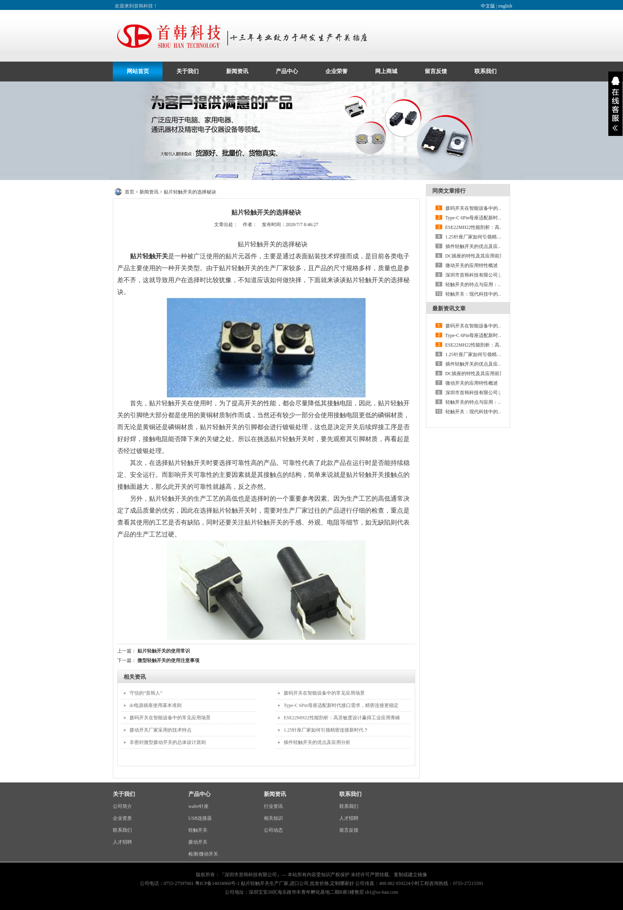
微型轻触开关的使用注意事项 (168, 660)
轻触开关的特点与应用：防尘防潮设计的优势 (493, 284)
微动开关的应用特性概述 (471, 265)
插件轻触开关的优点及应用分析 (317, 742)
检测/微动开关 (203, 854)
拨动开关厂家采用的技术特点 (161, 730)
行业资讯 (273, 806)
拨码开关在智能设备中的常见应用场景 (170, 717)
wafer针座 (198, 806)
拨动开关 (197, 842)
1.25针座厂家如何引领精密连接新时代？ (326, 730)
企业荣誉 (336, 71)
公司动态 (273, 830)
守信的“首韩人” (146, 693)
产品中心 (287, 71)
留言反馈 (436, 71)
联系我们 (485, 71)
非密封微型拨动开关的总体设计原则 (168, 742)
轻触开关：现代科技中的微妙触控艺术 (485, 294)
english (505, 6)
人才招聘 (122, 842)
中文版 (488, 6)
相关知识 (273, 818)
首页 (129, 192)
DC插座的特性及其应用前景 (475, 256)
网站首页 (138, 71)
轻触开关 (197, 830)
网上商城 (386, 71)
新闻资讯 (237, 71)
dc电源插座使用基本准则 (156, 705)
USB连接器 (200, 818)
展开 (615, 104)
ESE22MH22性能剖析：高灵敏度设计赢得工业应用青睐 (342, 717)
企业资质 (122, 818)
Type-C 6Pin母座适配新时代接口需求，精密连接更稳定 (341, 705)
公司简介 (122, 806)
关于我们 (187, 71)
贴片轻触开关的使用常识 (163, 651)
